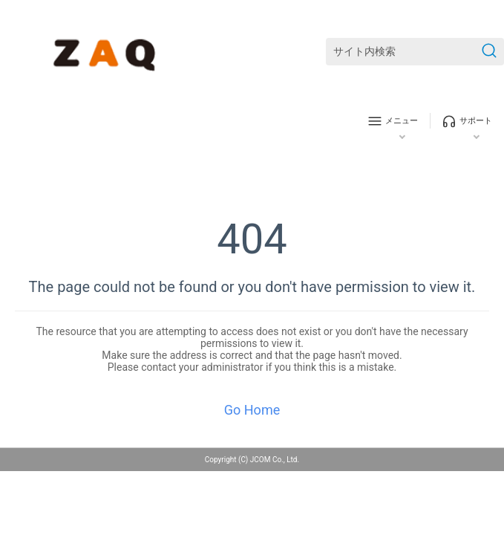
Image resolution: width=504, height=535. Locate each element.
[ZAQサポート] (107, 52)
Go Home (252, 410)
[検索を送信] (489, 51)
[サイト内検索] (415, 51)
